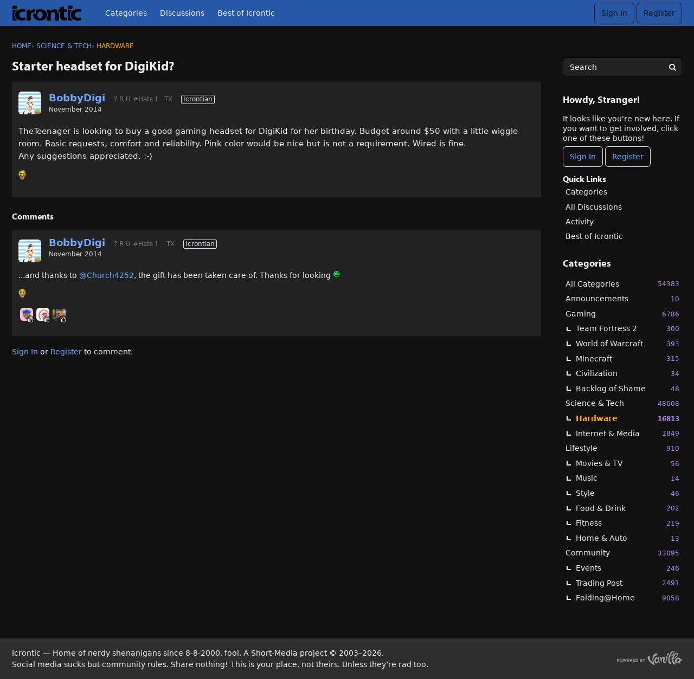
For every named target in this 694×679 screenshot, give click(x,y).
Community (622, 553)
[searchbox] (622, 67)
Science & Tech (622, 403)
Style (627, 493)
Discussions (182, 13)
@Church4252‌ (106, 275)
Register (659, 13)
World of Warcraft (627, 344)
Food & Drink (627, 508)
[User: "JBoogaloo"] (42, 314)
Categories (126, 13)
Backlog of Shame (627, 389)
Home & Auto (627, 538)
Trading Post (627, 583)
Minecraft (627, 358)
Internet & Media (627, 433)
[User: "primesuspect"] (59, 314)
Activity (580, 221)
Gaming (622, 314)
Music (627, 478)
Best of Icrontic (246, 13)
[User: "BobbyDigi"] (29, 103)
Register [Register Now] (628, 156)
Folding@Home (627, 598)
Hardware (627, 418)
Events (627, 568)
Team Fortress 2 (627, 329)
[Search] (672, 67)
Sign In (614, 13)
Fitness (627, 523)
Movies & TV (627, 463)
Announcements (622, 299)
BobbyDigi (77, 98)
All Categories (622, 284)
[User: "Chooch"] (26, 314)
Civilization (627, 373)
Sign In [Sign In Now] (583, 156)
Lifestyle (622, 448)
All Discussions (594, 207)
